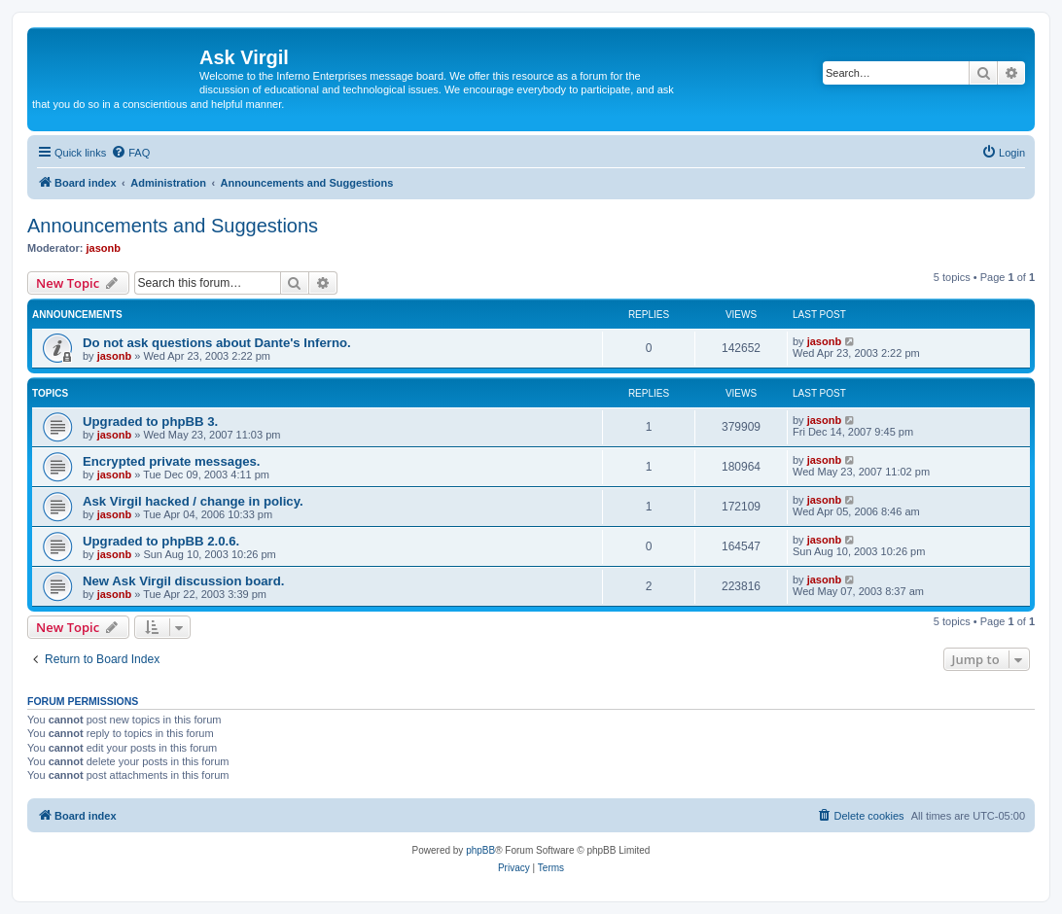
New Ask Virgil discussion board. (183, 581)
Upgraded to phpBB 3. (150, 421)
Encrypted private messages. (172, 461)
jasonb (104, 248)
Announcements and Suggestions (172, 225)
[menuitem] (130, 152)
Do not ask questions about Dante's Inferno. (217, 342)
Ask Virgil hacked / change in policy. (193, 501)
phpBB (480, 850)
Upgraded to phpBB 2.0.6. (161, 541)
